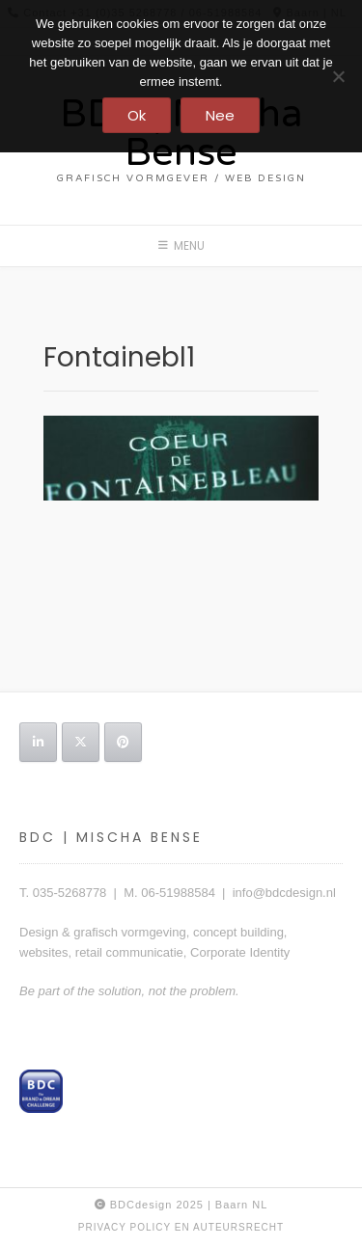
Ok (136, 115)
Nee (220, 115)
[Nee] (338, 76)
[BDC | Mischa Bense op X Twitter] (80, 742)
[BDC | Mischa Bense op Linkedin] (38, 742)
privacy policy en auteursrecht (181, 1227)
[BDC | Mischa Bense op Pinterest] (123, 742)
